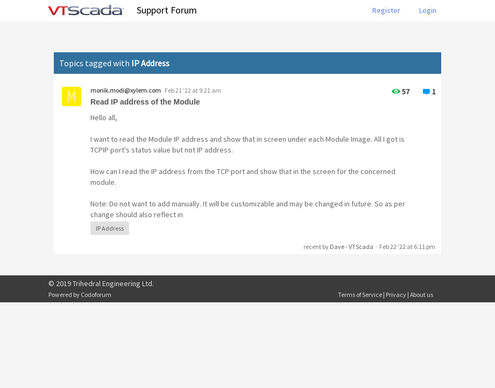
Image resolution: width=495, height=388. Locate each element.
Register (386, 10)
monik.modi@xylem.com (125, 90)
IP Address (110, 228)
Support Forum (167, 10)
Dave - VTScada (351, 246)
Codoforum (96, 294)
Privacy (396, 294)
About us (421, 294)
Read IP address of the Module (145, 102)
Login (427, 10)
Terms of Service (360, 294)
